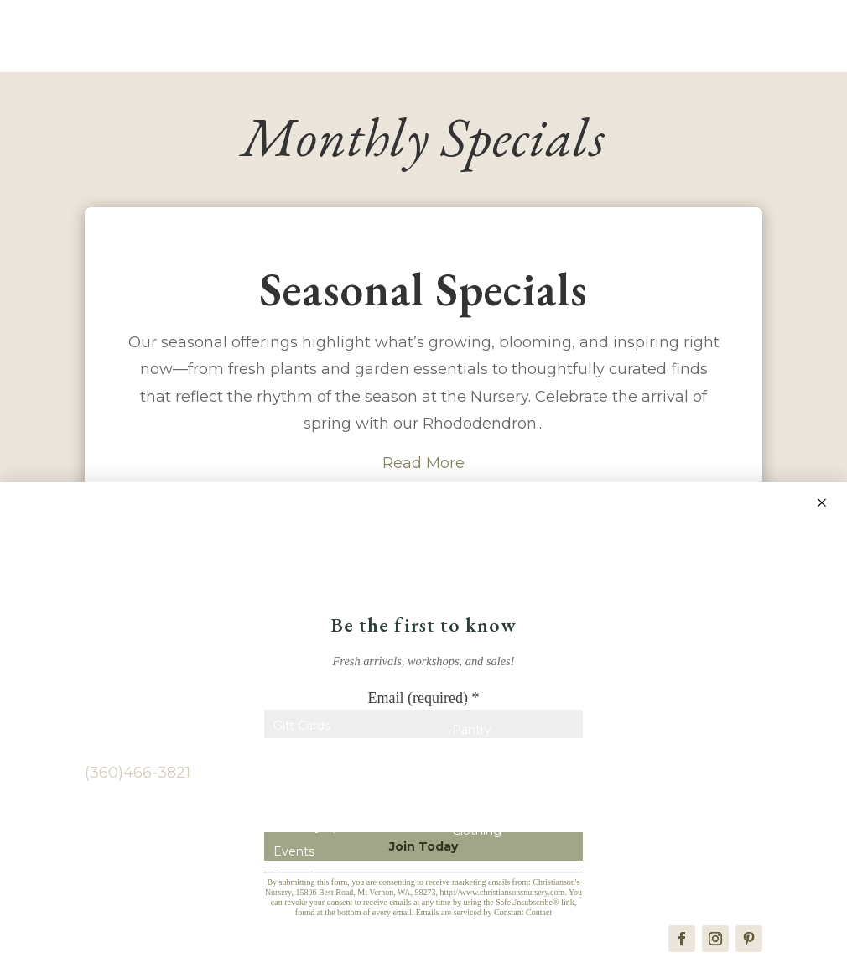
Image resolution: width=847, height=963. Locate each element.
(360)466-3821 (137, 777)
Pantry (471, 735)
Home (292, 705)
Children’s (480, 785)
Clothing (476, 835)
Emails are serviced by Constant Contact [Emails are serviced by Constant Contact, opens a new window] (484, 912)
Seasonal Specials (423, 293)
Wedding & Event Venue (683, 748)
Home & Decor (496, 760)
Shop (467, 684)
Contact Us (306, 781)
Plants (291, 806)
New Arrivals (488, 709)
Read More (423, 467)
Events (293, 856)
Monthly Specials (322, 831)
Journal (294, 881)
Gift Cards (301, 730)
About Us (300, 756)
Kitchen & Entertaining (518, 810)
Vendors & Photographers (675, 711)
